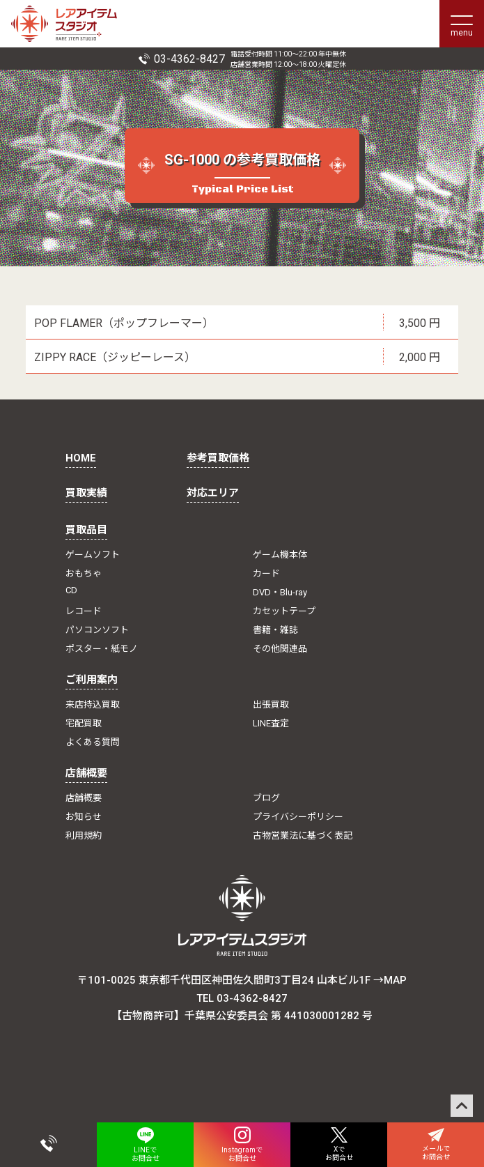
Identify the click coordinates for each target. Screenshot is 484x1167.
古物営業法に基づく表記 (302, 835)
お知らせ (83, 816)
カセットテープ (284, 611)
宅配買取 (83, 723)
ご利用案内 (91, 679)
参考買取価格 (218, 458)
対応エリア (213, 493)
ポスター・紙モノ (101, 648)
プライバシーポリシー (298, 816)
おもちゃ (83, 573)
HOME (80, 458)
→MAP (390, 980)
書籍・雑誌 (275, 630)
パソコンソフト (97, 630)
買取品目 (86, 530)
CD (71, 590)
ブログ (266, 798)
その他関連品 (280, 648)
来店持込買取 (92, 704)
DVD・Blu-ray (280, 592)
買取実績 (86, 493)
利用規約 (83, 835)
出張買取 (271, 704)
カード (266, 573)
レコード (83, 611)
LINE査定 (271, 723)
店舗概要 (86, 773)
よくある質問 (92, 742)
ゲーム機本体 (280, 554)
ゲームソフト (92, 554)
